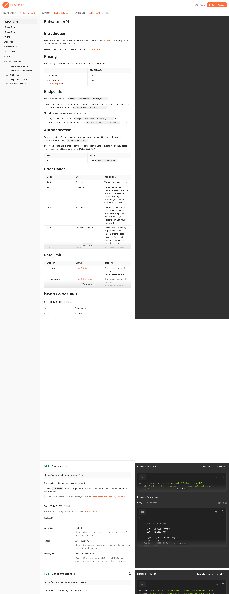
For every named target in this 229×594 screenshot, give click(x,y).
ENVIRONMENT (9, 13)
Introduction (9, 27)
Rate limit (8, 57)
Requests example (12, 62)
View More (87, 245)
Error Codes (9, 52)
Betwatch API (91, 354)
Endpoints (8, 42)
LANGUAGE (80, 13)
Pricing (7, 37)
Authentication (10, 47)
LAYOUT (46, 13)
